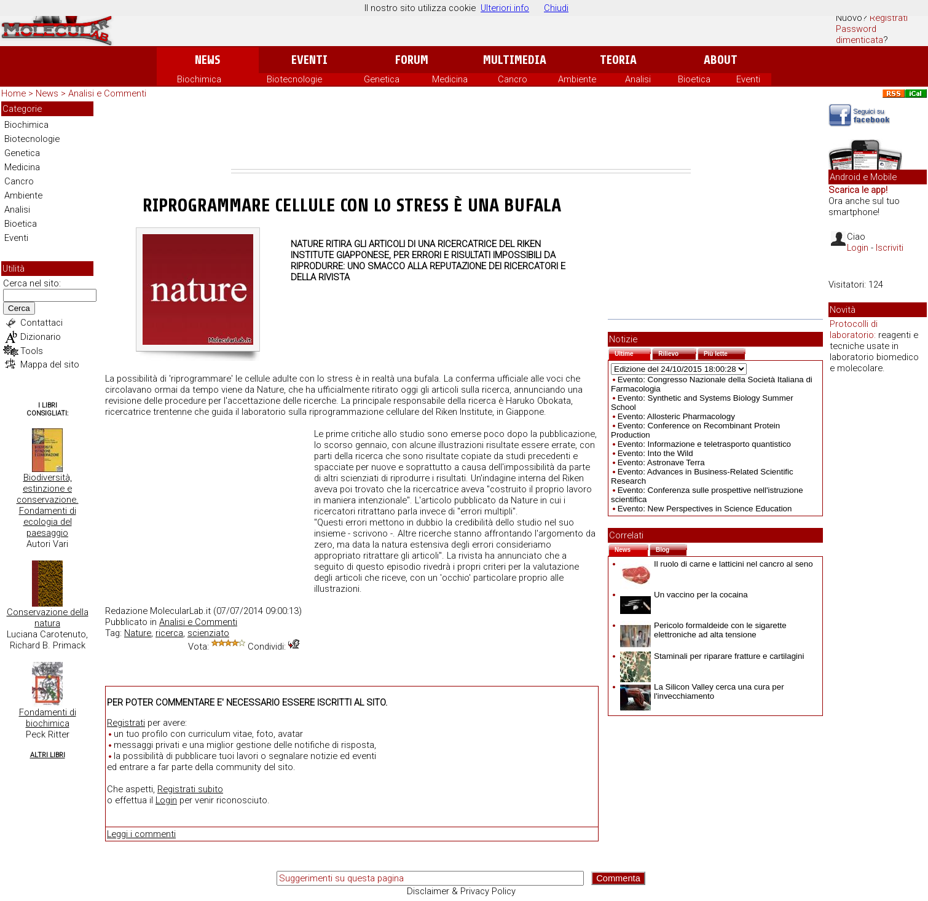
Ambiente (577, 79)
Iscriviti (889, 247)
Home (13, 93)
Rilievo (677, 352)
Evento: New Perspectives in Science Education (705, 508)
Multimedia (514, 60)
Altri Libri (47, 755)
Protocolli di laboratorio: (854, 329)
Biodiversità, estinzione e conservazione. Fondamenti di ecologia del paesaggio (48, 505)
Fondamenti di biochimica (47, 718)
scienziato (208, 633)
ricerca (169, 633)
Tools (31, 350)
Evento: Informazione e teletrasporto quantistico (704, 444)
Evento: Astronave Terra (661, 462)
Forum (411, 60)
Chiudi (556, 8)
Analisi (638, 79)
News (207, 60)
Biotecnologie (294, 79)
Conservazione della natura (47, 618)
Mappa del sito (49, 364)
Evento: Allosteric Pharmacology (676, 416)
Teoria (618, 60)
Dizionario (40, 336)
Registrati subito (190, 789)
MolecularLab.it (180, 610)
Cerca (19, 308)
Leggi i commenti (141, 834)
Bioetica (694, 79)
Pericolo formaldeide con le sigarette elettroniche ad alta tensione (703, 630)
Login (166, 800)
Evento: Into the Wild (655, 453)
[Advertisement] (461, 135)
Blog (671, 548)
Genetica (381, 79)
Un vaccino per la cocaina (684, 594)
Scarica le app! (857, 189)
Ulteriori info (505, 8)
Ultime (633, 352)
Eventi (309, 60)
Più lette (724, 352)
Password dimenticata (859, 34)
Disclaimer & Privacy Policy (461, 891)
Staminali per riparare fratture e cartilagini (712, 656)
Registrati (889, 17)
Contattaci (41, 322)
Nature (137, 633)
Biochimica (199, 79)
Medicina (450, 79)
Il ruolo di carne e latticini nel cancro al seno (716, 564)
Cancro (512, 79)
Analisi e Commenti (107, 93)
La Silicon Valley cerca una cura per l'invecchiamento (702, 691)
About (720, 60)
